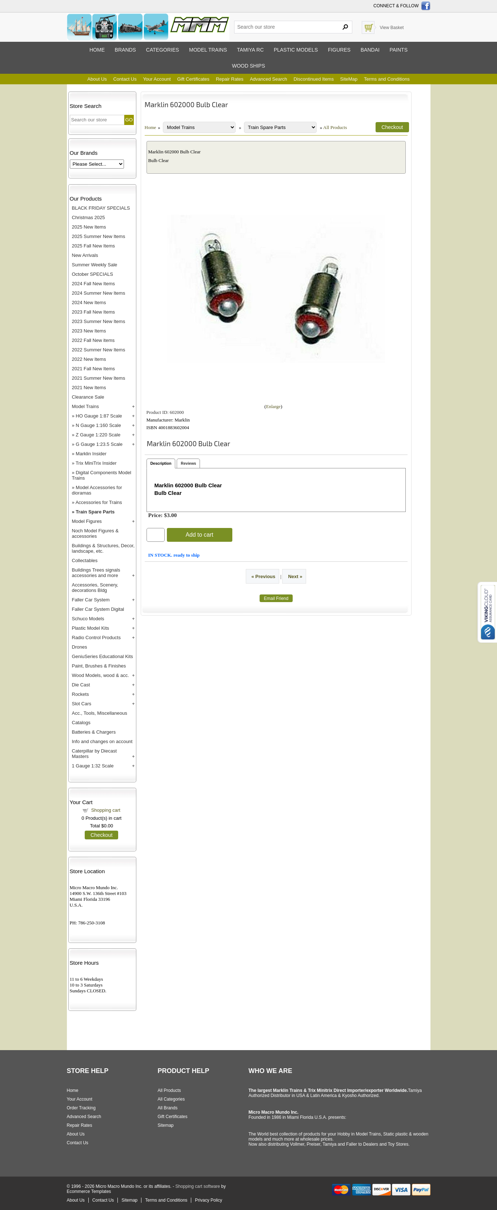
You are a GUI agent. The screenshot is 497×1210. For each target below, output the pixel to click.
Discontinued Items (313, 79)
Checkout (101, 835)
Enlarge (273, 406)
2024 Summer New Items (98, 293)
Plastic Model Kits (90, 628)
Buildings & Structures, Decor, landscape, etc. (103, 548)
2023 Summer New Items (98, 321)
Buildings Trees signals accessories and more (96, 572)
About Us (97, 79)
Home (97, 50)
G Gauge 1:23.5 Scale (99, 444)
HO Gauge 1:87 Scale (99, 416)
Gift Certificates (193, 79)
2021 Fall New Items (93, 368)
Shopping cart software (197, 1186)
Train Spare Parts (95, 512)
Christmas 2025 (88, 217)
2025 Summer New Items (98, 236)
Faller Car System (91, 599)
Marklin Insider (91, 453)
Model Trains (85, 406)
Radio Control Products (96, 637)
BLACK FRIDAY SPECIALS (101, 208)
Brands (125, 50)
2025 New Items (89, 227)
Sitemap (166, 1125)
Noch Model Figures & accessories (95, 533)
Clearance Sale (88, 397)
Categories (162, 50)
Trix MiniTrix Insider (96, 463)
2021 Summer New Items (98, 378)
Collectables (85, 560)
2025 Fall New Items (93, 246)
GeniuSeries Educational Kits (102, 656)
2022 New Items (89, 359)
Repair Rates (230, 79)
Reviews (188, 463)
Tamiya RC (250, 50)
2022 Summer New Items (98, 349)
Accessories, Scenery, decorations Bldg (95, 587)
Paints (398, 50)
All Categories (171, 1099)
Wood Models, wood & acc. (100, 675)
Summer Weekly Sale (94, 264)
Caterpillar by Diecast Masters (94, 753)
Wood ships (248, 66)
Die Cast (81, 684)
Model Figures (87, 521)
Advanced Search (268, 79)
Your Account (157, 79)
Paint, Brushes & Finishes (99, 666)
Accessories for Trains (99, 502)
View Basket (392, 27)
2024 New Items (89, 302)
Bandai (370, 50)
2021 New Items (89, 387)
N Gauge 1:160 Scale (98, 425)
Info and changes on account (102, 741)
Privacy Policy (208, 1200)
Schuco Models (88, 618)
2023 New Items (89, 331)
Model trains (208, 50)
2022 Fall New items (93, 340)
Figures (339, 50)
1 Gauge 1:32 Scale (93, 766)
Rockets (80, 694)
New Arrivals (85, 255)
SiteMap (349, 79)
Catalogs (81, 722)
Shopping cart (105, 810)
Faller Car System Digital (98, 609)
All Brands (168, 1107)
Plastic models (296, 50)
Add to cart (199, 535)
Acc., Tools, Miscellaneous (99, 713)
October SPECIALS (92, 274)
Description (161, 463)
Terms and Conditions (387, 79)
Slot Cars (81, 703)
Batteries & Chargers (94, 732)
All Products (335, 127)
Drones (79, 647)
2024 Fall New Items (93, 283)
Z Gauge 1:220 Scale (98, 434)
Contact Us (124, 79)
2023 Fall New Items (93, 312)
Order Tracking (81, 1107)
